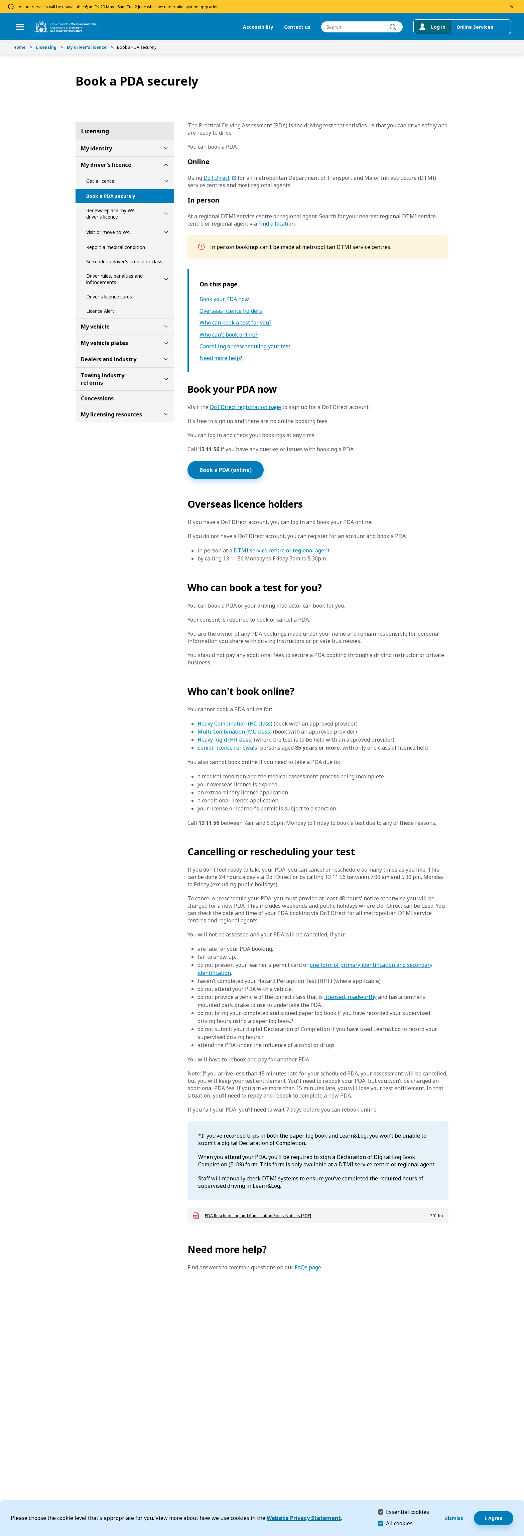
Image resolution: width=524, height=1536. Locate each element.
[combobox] (361, 26)
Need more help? (221, 358)
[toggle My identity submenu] (166, 148)
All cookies (399, 1523)
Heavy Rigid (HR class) (225, 739)
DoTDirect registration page (245, 407)
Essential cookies (407, 1512)
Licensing (46, 47)
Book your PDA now (224, 299)
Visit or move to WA (108, 232)
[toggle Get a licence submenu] (166, 181)
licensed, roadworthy (350, 997)
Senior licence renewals (227, 747)
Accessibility (258, 27)
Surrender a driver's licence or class (124, 261)
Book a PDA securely (110, 196)
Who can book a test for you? (235, 322)
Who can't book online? (229, 335)
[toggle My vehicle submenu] (166, 326)
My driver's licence (87, 47)
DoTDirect (217, 177)
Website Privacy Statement (304, 1518)
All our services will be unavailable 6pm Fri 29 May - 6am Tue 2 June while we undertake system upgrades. (119, 7)
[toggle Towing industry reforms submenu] (166, 379)
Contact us (297, 27)
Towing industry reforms (102, 379)
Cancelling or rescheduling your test (245, 346)
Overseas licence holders (231, 311)
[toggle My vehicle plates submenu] (166, 343)
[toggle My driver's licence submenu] (166, 165)
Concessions (97, 398)
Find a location (276, 223)
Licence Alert (100, 311)
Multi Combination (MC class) (235, 731)
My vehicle (95, 326)
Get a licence (100, 181)
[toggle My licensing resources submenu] (166, 414)
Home (19, 47)
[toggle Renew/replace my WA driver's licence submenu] (166, 214)
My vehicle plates (104, 343)
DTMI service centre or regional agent (282, 550)
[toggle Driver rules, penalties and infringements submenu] (166, 279)
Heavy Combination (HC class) (235, 723)
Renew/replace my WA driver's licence (110, 213)
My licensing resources (111, 414)
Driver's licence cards (109, 296)
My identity (96, 148)
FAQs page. (308, 1267)
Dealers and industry (108, 359)
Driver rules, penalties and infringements (114, 279)
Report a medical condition (115, 247)
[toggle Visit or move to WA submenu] (166, 232)
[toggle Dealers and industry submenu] (166, 359)
